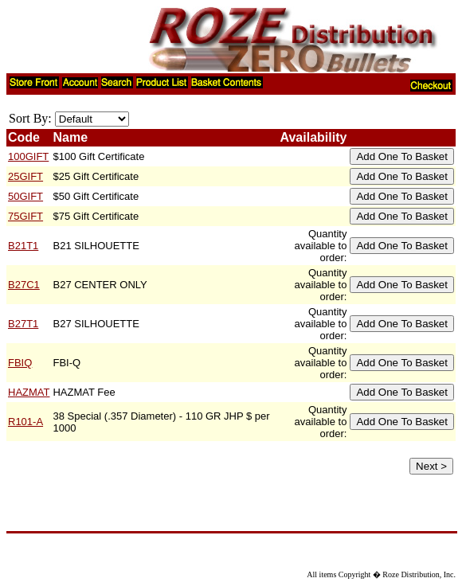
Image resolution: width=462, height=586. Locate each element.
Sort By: (30, 118)
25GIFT (25, 176)
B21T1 (23, 246)
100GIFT (28, 156)
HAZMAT (28, 392)
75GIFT (25, 216)
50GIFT (25, 196)
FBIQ (20, 363)
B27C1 (24, 285)
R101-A (25, 422)
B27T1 (23, 324)
